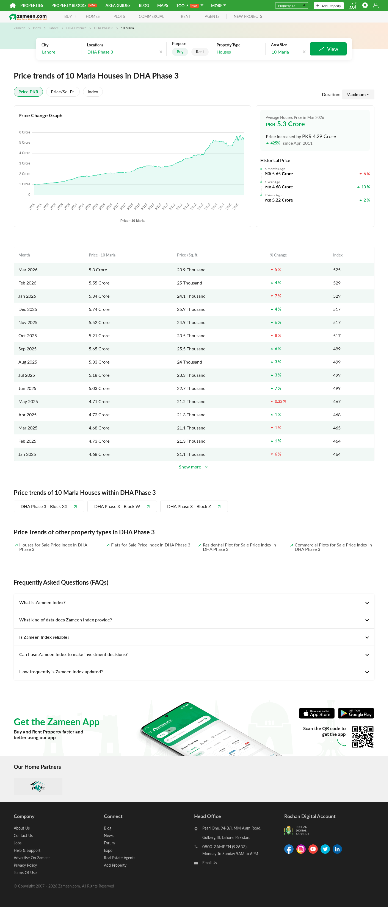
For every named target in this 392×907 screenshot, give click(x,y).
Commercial (151, 16)
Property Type (228, 45)
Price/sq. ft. (63, 91)
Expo (108, 850)
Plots (119, 16)
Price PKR (28, 91)
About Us (22, 828)
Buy (180, 51)
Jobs (17, 842)
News (109, 835)
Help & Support (27, 850)
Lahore (54, 28)
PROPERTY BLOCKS (74, 5)
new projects (248, 16)
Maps (162, 5)
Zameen (19, 28)
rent (186, 16)
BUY (70, 16)
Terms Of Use (25, 872)
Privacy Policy (25, 865)
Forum (109, 842)
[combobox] (60, 52)
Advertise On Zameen (32, 857)
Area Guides (118, 5)
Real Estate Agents (119, 857)
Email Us (209, 862)
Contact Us (23, 835)
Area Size (279, 45)
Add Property (328, 6)
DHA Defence (76, 28)
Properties (31, 5)
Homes (93, 16)
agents (212, 16)
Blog (144, 5)
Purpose (179, 44)
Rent (200, 51)
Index (37, 28)
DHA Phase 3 (103, 28)
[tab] (194, 602)
